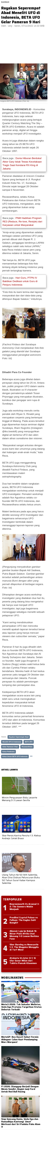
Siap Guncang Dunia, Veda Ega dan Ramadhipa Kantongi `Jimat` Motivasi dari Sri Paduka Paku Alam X (20, 1123)
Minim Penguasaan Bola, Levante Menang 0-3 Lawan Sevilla (19, 799)
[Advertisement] (25, 47)
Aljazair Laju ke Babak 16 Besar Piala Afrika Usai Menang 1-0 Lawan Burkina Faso (24, 935)
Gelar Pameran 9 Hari (10, 747)
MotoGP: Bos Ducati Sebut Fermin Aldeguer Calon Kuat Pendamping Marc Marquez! (19, 1039)
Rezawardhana (27, 747)
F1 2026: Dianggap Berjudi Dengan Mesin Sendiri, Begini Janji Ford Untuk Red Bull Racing (20, 1089)
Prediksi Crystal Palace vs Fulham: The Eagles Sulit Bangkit (24, 920)
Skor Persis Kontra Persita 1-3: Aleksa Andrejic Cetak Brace (21, 837)
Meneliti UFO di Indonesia (11, 742)
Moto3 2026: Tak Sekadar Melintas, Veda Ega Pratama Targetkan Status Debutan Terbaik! (21, 1007)
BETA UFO (28, 742)
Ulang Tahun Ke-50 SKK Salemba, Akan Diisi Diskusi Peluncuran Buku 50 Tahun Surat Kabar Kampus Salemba (21, 879)
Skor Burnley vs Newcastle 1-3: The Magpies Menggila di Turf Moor (24, 947)
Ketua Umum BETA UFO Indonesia (15, 756)
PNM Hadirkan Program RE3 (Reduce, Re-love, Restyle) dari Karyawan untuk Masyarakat (22, 221)
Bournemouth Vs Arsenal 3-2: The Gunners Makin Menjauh (25, 906)
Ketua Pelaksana (8, 752)
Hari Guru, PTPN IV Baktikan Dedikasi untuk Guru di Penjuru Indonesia (20, 281)
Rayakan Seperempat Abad (19, 737)
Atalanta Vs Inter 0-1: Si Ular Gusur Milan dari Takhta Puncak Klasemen (23, 960)
